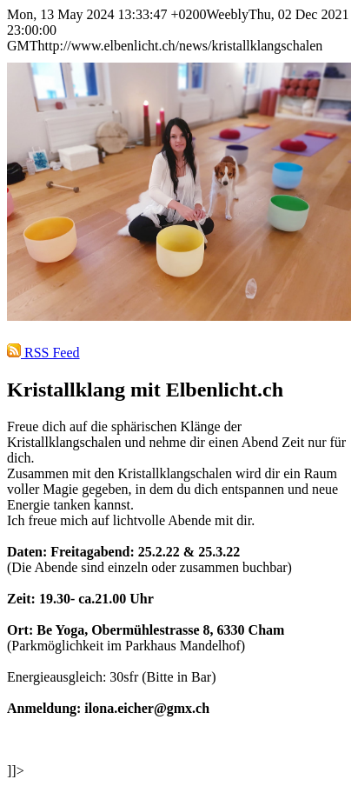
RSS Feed (43, 352)
